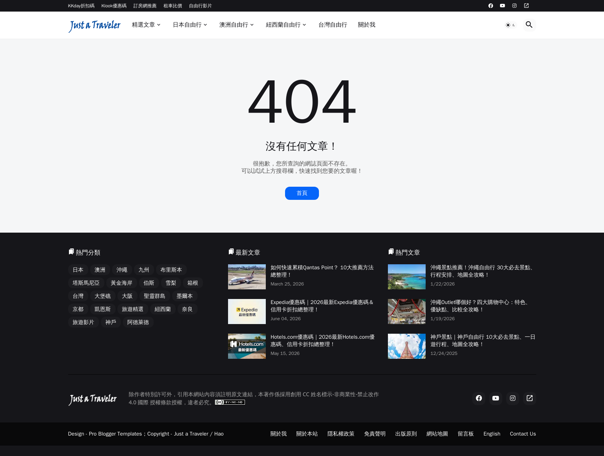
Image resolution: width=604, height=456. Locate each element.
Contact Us (523, 434)
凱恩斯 (103, 309)
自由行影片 (200, 6)
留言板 (466, 434)
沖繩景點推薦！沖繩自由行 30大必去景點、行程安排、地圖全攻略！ (483, 271)
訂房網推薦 (145, 6)
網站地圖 (437, 434)
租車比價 (173, 6)
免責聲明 (375, 434)
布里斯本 (171, 270)
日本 (78, 270)
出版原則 (406, 434)
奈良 (187, 309)
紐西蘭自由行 (283, 24)
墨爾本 (185, 296)
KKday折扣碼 (81, 6)
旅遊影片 (83, 322)
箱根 (193, 283)
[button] (510, 25)
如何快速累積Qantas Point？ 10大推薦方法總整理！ (322, 271)
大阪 (127, 296)
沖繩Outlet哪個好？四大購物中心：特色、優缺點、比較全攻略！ (481, 306)
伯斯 (149, 283)
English (491, 434)
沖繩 (122, 270)
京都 (78, 309)
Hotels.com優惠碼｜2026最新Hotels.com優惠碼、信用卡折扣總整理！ (323, 341)
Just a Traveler (191, 434)
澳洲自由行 (233, 24)
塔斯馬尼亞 (86, 283)
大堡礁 (103, 296)
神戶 (111, 322)
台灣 (78, 296)
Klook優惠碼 (113, 6)
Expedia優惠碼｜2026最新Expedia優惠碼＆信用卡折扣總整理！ (322, 306)
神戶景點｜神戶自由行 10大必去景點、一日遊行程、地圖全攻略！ (483, 341)
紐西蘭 (163, 309)
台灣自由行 (332, 24)
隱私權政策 (340, 434)
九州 (144, 270)
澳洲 (100, 270)
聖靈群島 (155, 296)
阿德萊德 (138, 322)
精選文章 (143, 24)
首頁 (302, 193)
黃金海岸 (122, 283)
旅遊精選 (133, 309)
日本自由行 (187, 24)
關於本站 (307, 434)
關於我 (366, 24)
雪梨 (171, 283)
